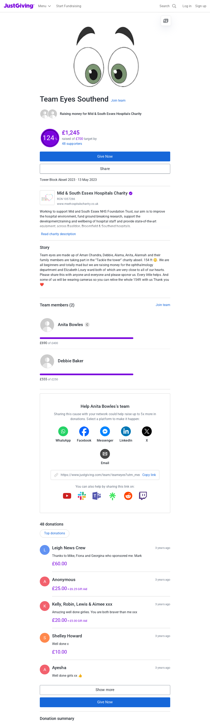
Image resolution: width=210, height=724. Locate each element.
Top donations (54, 533)
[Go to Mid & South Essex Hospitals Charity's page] (47, 197)
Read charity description (58, 234)
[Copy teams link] (96, 496)
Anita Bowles (70, 324)
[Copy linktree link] (112, 497)
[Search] (168, 6)
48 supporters (72, 144)
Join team (118, 100)
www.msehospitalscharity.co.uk (77, 203)
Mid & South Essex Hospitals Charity (95, 193)
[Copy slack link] (82, 496)
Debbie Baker (70, 360)
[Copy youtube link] (67, 496)
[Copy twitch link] (143, 496)
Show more (109, 691)
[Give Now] (48, 114)
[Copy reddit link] (128, 496)
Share (105, 169)
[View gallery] (166, 21)
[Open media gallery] (105, 51)
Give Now (105, 156)
